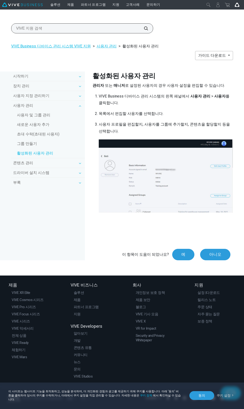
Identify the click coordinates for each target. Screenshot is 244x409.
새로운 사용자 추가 (33, 124)
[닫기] (208, 5)
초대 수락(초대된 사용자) (38, 134)
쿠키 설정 (224, 395)
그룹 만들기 (27, 143)
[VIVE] (22, 4)
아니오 (215, 254)
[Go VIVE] (237, 5)
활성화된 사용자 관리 (35, 153)
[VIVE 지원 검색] (143, 28)
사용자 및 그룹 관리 (33, 115)
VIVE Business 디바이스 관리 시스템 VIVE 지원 (51, 46)
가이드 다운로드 (212, 55)
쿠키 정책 (146, 395)
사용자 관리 (107, 46)
